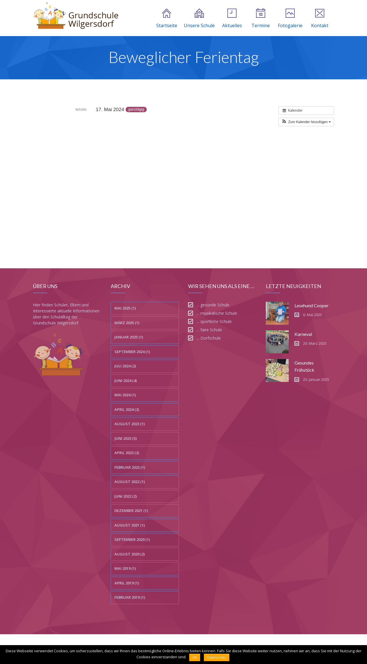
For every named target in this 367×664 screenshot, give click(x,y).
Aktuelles (232, 19)
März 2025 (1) (126, 322)
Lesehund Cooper (311, 305)
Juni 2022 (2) (125, 496)
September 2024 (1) (132, 351)
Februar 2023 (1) (129, 467)
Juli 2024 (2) (125, 366)
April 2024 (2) (126, 409)
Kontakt (319, 19)
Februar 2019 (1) (129, 597)
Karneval (303, 334)
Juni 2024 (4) (125, 380)
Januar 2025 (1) (128, 337)
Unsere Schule (199, 19)
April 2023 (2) (126, 452)
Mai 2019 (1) (125, 568)
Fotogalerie (290, 19)
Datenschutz (216, 657)
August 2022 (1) (129, 481)
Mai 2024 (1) (125, 394)
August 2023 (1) (129, 423)
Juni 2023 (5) (125, 438)
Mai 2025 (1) (125, 308)
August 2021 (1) (129, 525)
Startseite (166, 19)
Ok (194, 657)
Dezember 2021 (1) (131, 510)
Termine (260, 19)
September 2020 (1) (132, 539)
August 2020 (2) (129, 554)
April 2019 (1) (126, 583)
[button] (306, 122)
